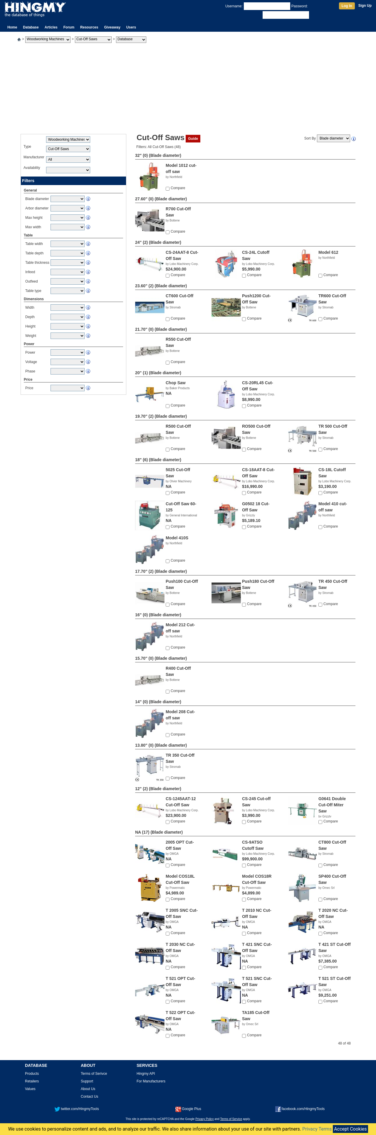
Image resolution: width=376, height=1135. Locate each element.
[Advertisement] (188, 87)
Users (131, 27)
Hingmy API (146, 1074)
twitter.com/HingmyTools (76, 1109)
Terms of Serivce (94, 1074)
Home (12, 27)
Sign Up (365, 6)
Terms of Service (231, 1119)
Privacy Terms (317, 1129)
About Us (88, 1089)
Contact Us (89, 1096)
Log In (347, 6)
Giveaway (112, 27)
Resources (89, 27)
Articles (51, 27)
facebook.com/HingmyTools (300, 1109)
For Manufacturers (151, 1081)
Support (87, 1081)
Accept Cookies (350, 1129)
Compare (178, 188)
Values (30, 1089)
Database (30, 27)
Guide (193, 139)
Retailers (32, 1081)
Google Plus (188, 1109)
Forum (68, 27)
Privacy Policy (204, 1119)
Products (32, 1074)
